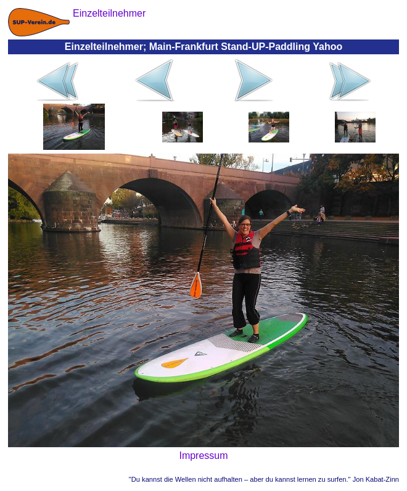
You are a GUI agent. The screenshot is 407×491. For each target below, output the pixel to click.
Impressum (203, 455)
